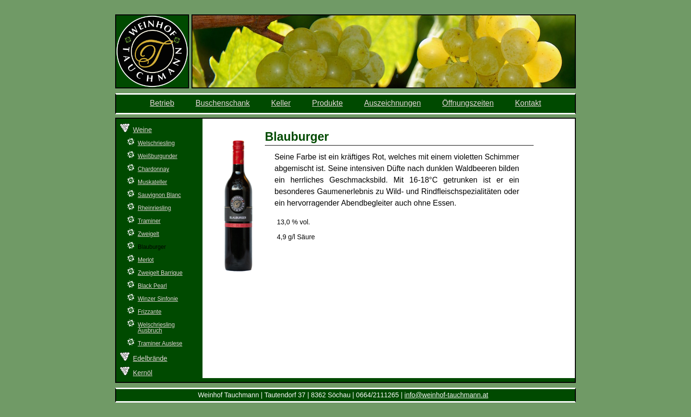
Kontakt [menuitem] (528, 103)
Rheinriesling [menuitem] (154, 208)
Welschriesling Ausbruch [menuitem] (156, 327)
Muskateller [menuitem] (152, 182)
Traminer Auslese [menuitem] (160, 343)
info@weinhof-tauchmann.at (446, 395)
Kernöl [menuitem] (142, 373)
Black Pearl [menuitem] (152, 285)
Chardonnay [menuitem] (153, 169)
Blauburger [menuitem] (152, 247)
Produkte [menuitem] (327, 103)
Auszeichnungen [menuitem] (392, 103)
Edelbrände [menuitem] (150, 358)
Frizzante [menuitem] (149, 311)
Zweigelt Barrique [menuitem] (160, 273)
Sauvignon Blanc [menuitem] (159, 195)
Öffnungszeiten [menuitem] (468, 103)
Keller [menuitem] (281, 103)
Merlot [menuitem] (146, 260)
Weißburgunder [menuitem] (158, 156)
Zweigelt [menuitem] (148, 234)
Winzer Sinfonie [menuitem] (158, 298)
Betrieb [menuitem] (162, 103)
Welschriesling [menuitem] (156, 143)
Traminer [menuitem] (149, 221)
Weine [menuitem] (142, 130)
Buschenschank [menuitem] (223, 103)
